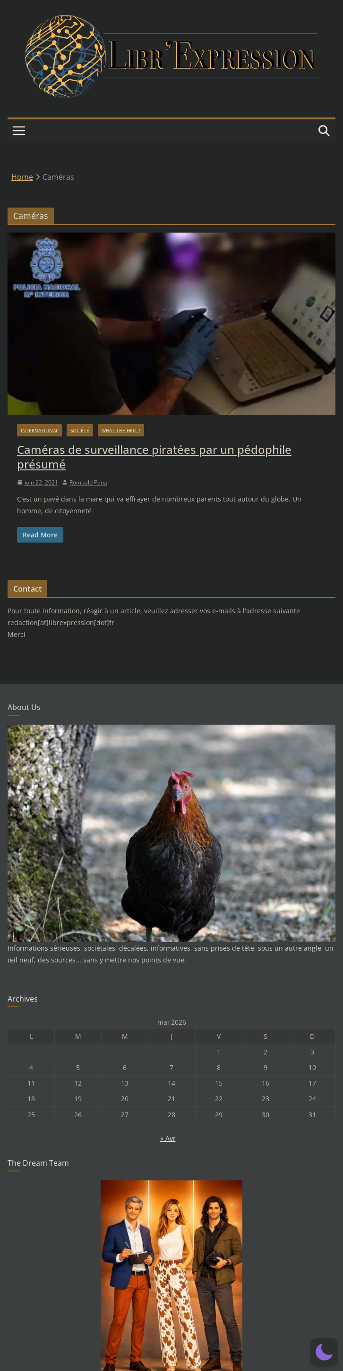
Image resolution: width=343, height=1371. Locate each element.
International (39, 430)
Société (79, 430)
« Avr (168, 1138)
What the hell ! (121, 430)
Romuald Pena (88, 482)
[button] (324, 1352)
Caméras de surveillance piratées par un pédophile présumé (154, 457)
